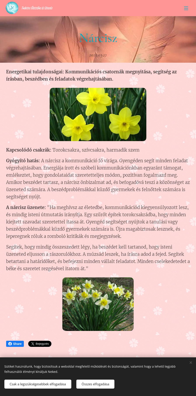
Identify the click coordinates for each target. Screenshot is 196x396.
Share (15, 344)
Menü (186, 8)
